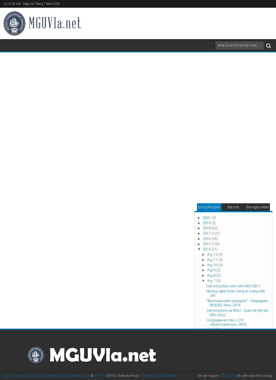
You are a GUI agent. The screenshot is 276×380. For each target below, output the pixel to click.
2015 (207, 244)
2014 (207, 249)
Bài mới (233, 207)
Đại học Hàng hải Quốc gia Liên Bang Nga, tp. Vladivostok (47, 376)
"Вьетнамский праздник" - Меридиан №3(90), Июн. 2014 (237, 303)
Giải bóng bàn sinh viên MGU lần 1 (233, 286)
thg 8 (211, 275)
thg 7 (211, 281)
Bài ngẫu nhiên (258, 207)
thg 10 (212, 265)
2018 (207, 228)
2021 (207, 218)
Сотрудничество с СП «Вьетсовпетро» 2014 (226, 322)
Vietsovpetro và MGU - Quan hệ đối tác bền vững (237, 312)
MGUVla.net (228, 376)
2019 (207, 223)
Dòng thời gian (209, 207)
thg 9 (211, 270)
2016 (207, 239)
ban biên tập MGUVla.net (158, 376)
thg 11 (212, 260)
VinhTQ (100, 376)
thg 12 (212, 254)
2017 (207, 233)
